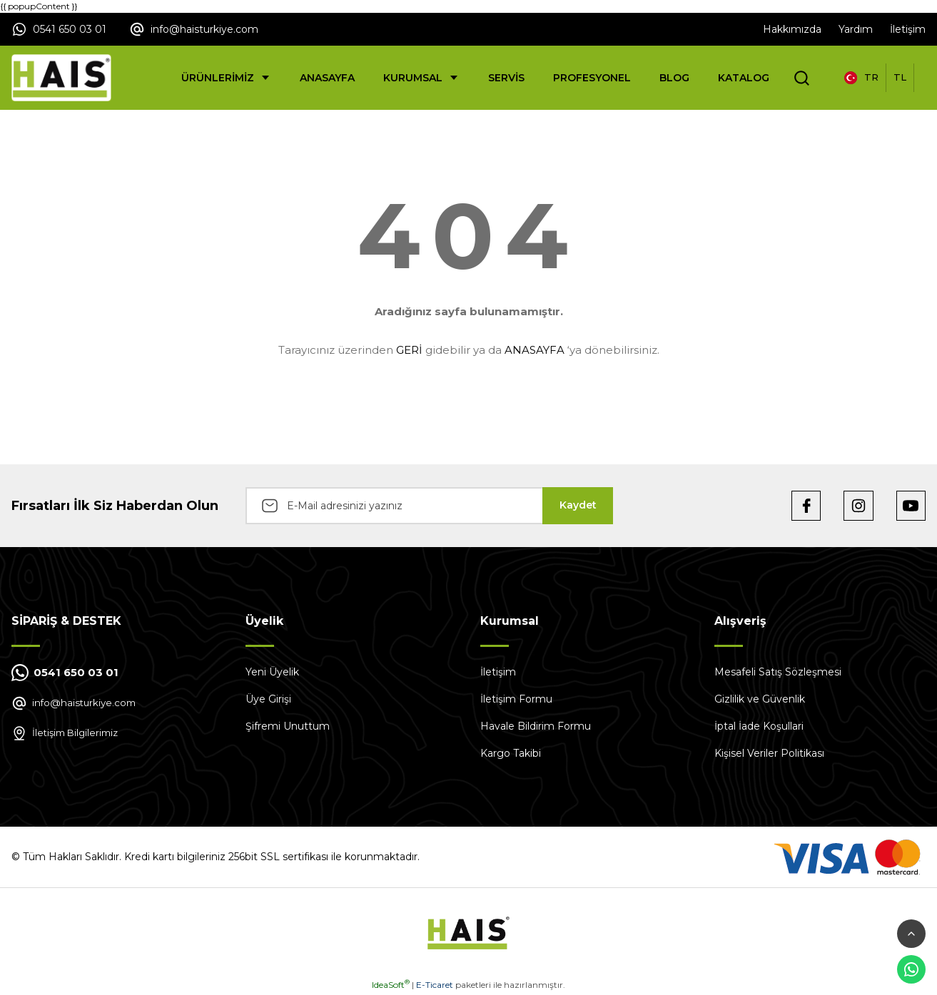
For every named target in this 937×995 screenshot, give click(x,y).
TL (899, 77)
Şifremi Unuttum (287, 726)
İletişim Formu (516, 699)
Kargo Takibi (510, 753)
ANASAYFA (534, 350)
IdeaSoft (391, 984)
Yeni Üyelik (272, 671)
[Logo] (61, 77)
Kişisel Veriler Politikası (769, 753)
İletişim (498, 671)
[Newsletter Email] (429, 505)
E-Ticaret (434, 984)
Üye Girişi (268, 699)
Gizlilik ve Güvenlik (759, 699)
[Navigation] (226, 77)
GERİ (409, 350)
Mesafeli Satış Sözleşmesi (777, 671)
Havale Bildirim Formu (535, 726)
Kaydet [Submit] (578, 505)
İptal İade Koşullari (759, 726)
